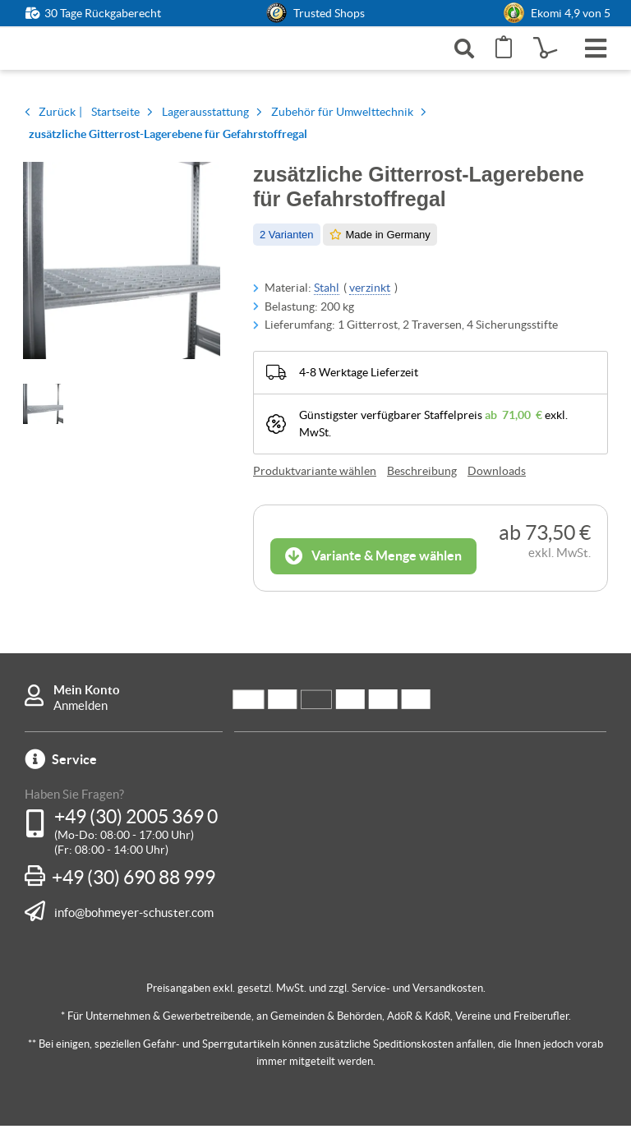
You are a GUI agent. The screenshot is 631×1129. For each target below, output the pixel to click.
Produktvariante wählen (314, 474)
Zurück (57, 115)
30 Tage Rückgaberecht (102, 13)
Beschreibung (422, 474)
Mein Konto (86, 693)
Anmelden (80, 709)
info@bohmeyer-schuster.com (134, 915)
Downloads (496, 474)
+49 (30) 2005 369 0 (136, 820)
